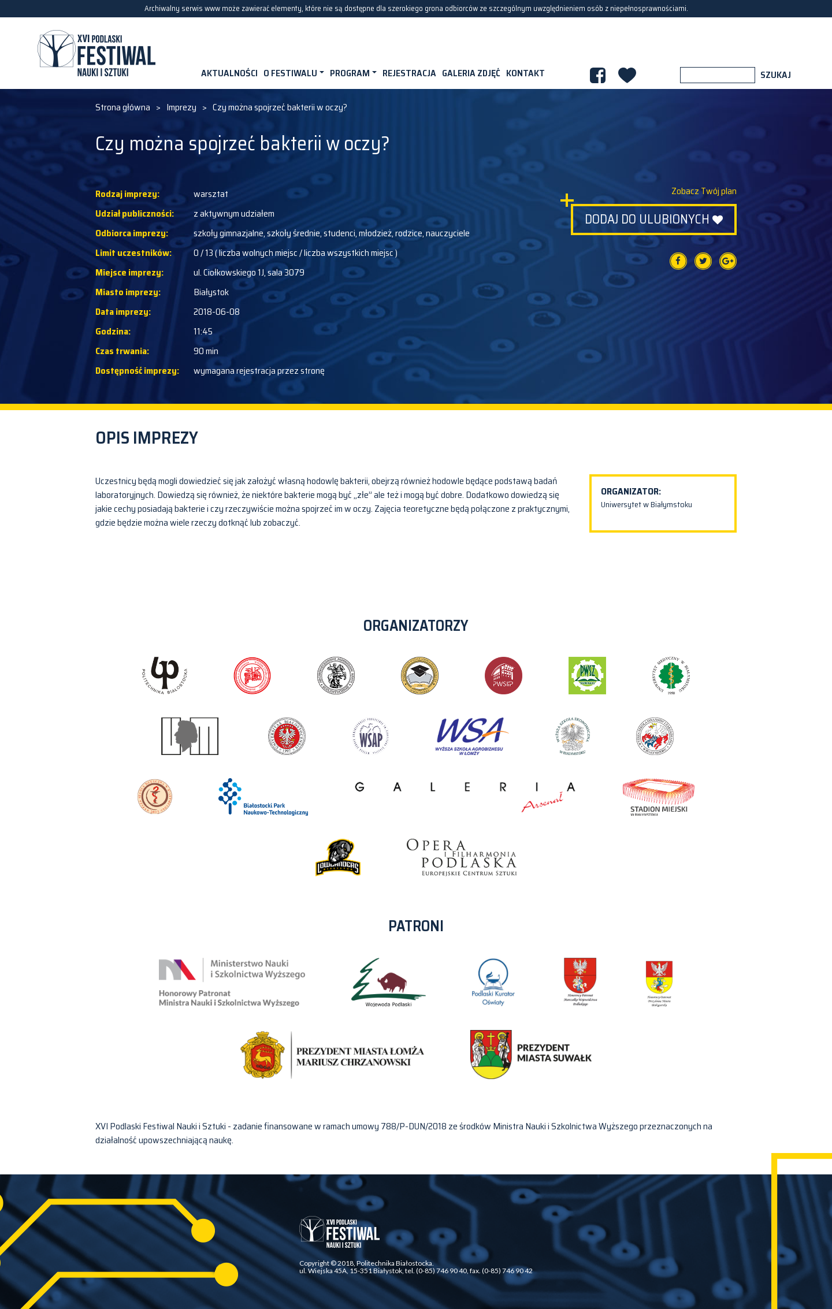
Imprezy (181, 107)
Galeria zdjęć (471, 73)
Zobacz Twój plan (704, 191)
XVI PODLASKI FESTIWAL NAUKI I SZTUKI (96, 53)
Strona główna (122, 107)
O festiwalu (290, 73)
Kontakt (525, 73)
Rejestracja (409, 73)
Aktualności (229, 73)
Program (350, 73)
